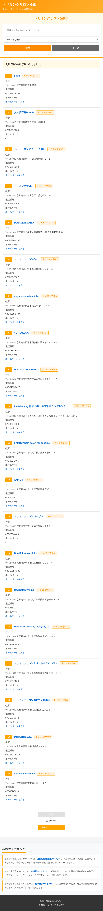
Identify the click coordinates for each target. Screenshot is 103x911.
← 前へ (51, 814)
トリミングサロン (23, 186)
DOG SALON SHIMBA (26, 369)
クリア (75, 48)
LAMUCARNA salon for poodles (32, 443)
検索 (27, 48)
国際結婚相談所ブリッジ (48, 859)
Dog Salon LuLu (23, 737)
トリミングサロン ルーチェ (29, 516)
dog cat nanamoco (24, 773)
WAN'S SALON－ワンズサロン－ (32, 626)
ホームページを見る (15, 102)
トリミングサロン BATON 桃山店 (32, 700)
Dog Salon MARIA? (25, 222)
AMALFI (18, 479)
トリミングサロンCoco (26, 259)
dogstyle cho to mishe (26, 296)
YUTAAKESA (21, 332)
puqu (17, 75)
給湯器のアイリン (39, 871)
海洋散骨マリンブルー (45, 884)
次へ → (44, 827)
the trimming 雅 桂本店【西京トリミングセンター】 (42, 406)
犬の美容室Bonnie (24, 112)
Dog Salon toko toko (25, 553)
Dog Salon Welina (24, 590)
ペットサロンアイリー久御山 (29, 149)
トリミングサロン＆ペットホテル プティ (36, 663)
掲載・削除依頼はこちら (50, 901)
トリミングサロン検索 (19, 4)
